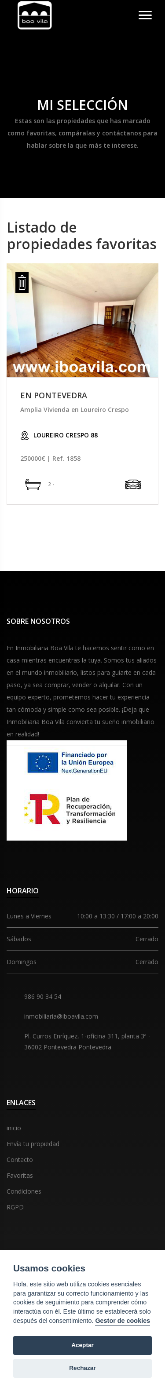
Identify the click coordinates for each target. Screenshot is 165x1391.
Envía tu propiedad (33, 1144)
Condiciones (24, 1191)
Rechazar (82, 1368)
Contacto (20, 1159)
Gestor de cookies (122, 1320)
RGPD (15, 1207)
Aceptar (82, 1345)
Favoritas (20, 1175)
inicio (14, 1128)
